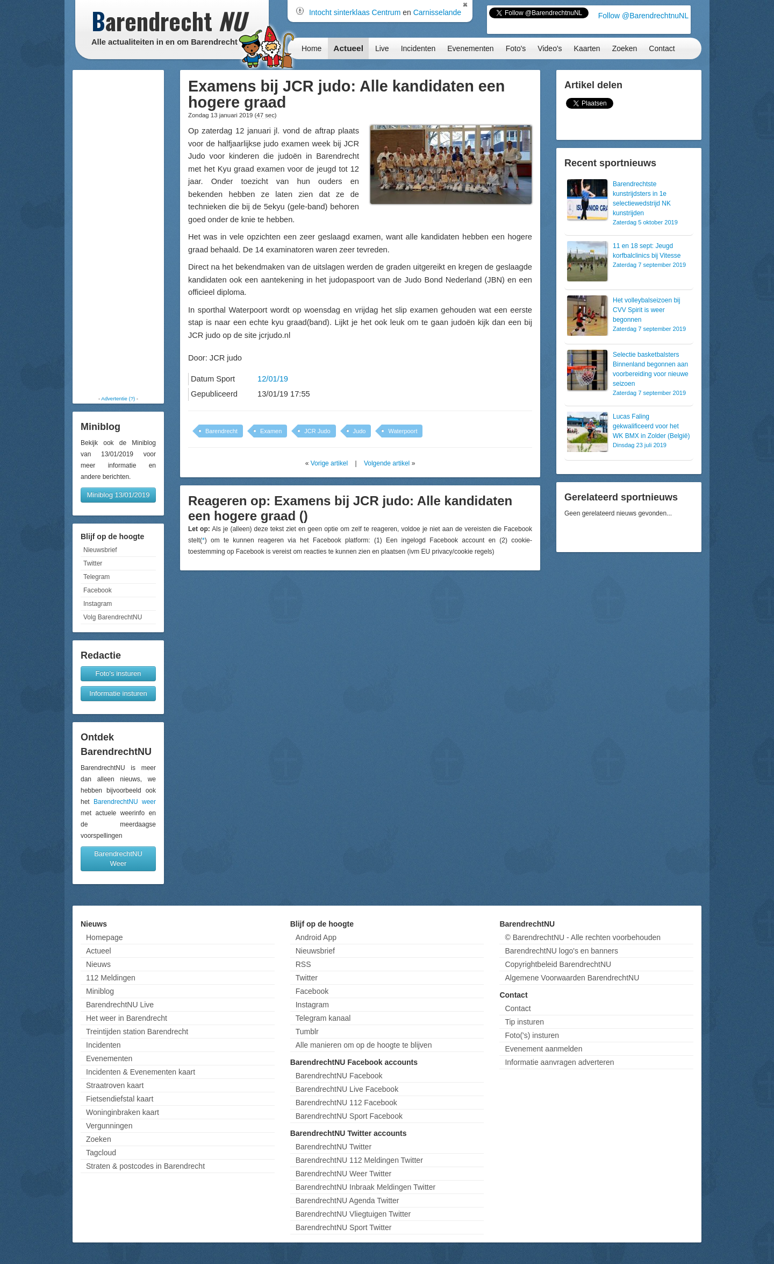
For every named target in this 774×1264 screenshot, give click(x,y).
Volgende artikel (387, 463)
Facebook (97, 590)
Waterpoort (402, 431)
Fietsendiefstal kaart (119, 1098)
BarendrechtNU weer (125, 802)
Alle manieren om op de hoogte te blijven (364, 1045)
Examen (271, 431)
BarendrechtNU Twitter (333, 1146)
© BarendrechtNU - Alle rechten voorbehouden (583, 937)
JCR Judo (317, 431)
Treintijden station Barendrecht (137, 1031)
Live (382, 48)
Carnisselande (437, 12)
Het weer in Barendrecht (126, 1018)
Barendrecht (221, 431)
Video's (550, 48)
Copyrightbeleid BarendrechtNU (558, 964)
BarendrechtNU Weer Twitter (343, 1173)
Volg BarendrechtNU (112, 617)
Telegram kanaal (323, 1018)
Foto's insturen (118, 673)
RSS (303, 964)
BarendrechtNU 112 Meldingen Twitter (359, 1160)
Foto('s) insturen (532, 1035)
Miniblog (100, 991)
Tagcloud (101, 1152)
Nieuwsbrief (100, 550)
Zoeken (624, 48)
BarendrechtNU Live (120, 1004)
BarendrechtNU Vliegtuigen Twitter (353, 1214)
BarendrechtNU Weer (118, 858)
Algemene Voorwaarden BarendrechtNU (572, 977)
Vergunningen (109, 1125)
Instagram (97, 604)
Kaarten (587, 48)
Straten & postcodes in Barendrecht (145, 1166)
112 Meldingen (110, 977)
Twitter (92, 563)
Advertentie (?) (118, 398)
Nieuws (98, 964)
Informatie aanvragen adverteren (559, 1062)
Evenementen (470, 48)
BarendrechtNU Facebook (339, 1075)
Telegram (96, 577)
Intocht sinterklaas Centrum (354, 12)
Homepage (104, 937)
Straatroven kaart (115, 1085)
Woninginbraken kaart (122, 1112)
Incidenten (418, 48)
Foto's (516, 48)
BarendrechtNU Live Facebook (347, 1089)
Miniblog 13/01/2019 (118, 495)
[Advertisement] (118, 232)
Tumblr (307, 1031)
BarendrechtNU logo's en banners (561, 951)
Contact (662, 48)
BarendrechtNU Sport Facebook (349, 1116)
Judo (359, 431)
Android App (316, 937)
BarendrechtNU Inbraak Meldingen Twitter (365, 1187)
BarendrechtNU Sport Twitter (344, 1227)
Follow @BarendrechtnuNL (643, 15)
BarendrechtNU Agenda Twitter (347, 1200)
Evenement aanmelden (543, 1048)
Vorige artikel (329, 463)
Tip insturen (524, 1022)
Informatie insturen (118, 693)
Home (311, 48)
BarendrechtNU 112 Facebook (346, 1102)
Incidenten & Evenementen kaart (140, 1072)
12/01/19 (272, 379)
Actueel (348, 48)
